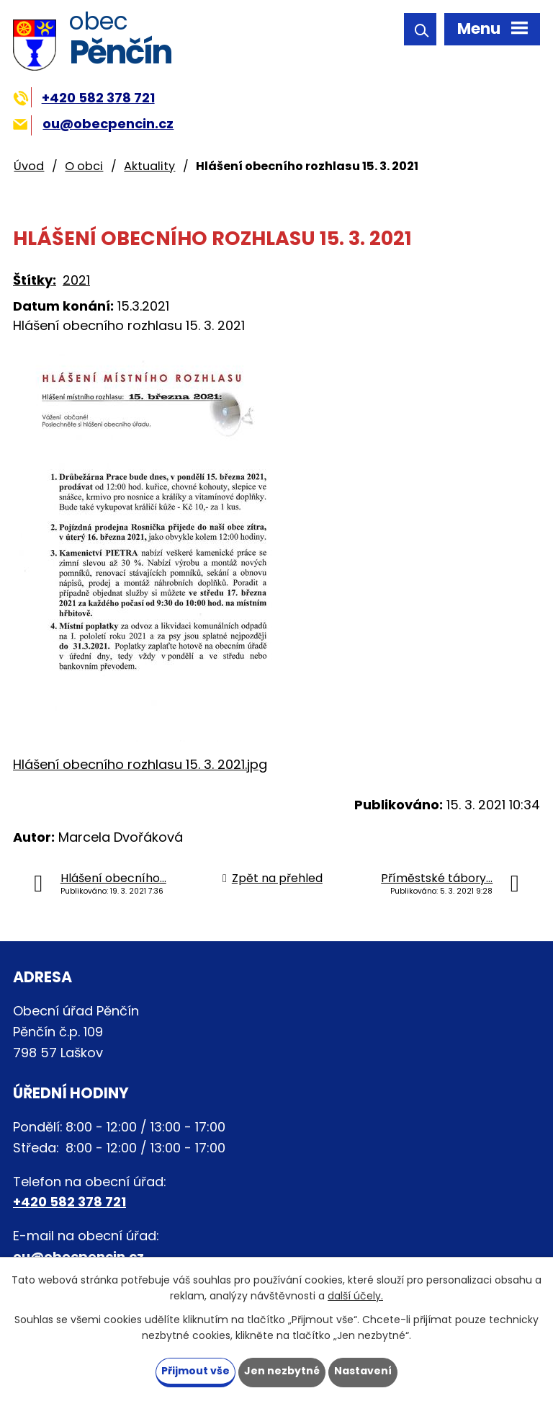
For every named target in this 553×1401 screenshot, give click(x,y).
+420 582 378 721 (84, 98)
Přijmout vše (195, 1371)
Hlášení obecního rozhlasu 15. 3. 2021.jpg (140, 764)
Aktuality (149, 166)
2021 (76, 280)
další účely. (355, 1296)
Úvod (29, 166)
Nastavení (363, 1371)
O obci (84, 166)
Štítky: (34, 280)
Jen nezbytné (282, 1371)
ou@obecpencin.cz (93, 124)
